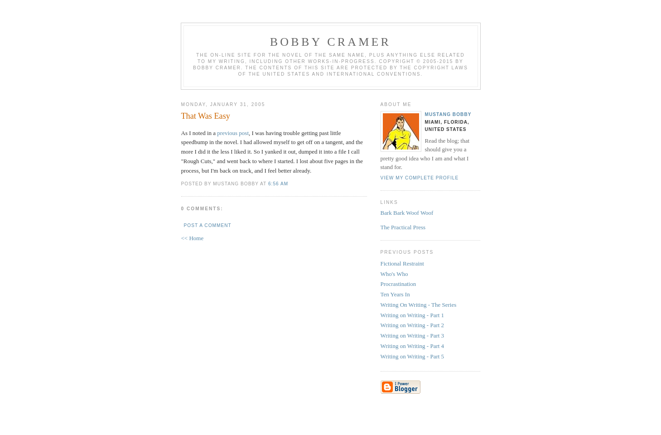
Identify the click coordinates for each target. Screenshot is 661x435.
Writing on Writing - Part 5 (412, 356)
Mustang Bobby (448, 114)
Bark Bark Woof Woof (407, 212)
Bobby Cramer (330, 41)
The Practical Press (403, 227)
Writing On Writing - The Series (419, 304)
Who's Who (394, 274)
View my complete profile (420, 177)
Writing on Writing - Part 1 (412, 315)
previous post (233, 133)
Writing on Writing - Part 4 (412, 346)
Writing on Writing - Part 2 (412, 325)
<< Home (192, 238)
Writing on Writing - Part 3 (412, 335)
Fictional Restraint (402, 263)
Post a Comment (208, 225)
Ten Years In (395, 294)
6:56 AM (278, 183)
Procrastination (398, 283)
